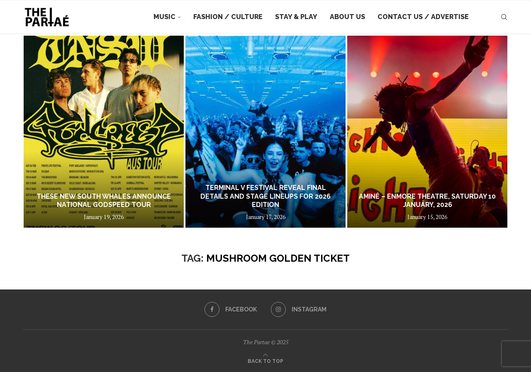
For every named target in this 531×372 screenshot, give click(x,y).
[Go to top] (265, 360)
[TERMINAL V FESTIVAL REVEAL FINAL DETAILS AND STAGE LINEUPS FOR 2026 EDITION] (265, 132)
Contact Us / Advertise (423, 17)
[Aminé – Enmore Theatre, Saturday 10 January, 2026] (427, 132)
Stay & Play (296, 17)
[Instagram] (298, 309)
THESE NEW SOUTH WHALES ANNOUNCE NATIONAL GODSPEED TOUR (104, 200)
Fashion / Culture (228, 17)
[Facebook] (231, 309)
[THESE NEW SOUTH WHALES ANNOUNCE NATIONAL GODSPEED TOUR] (104, 132)
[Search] (504, 17)
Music (164, 17)
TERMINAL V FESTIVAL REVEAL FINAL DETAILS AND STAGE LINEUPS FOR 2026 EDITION (265, 196)
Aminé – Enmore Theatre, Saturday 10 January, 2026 (427, 200)
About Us (347, 17)
